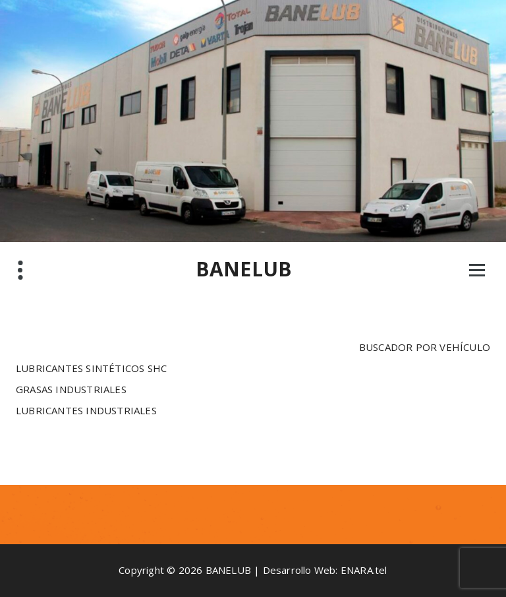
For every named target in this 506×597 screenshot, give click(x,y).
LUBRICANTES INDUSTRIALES (86, 410)
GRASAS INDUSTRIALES (71, 389)
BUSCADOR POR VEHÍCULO (424, 347)
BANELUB (244, 269)
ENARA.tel (364, 570)
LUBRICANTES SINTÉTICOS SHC (91, 368)
